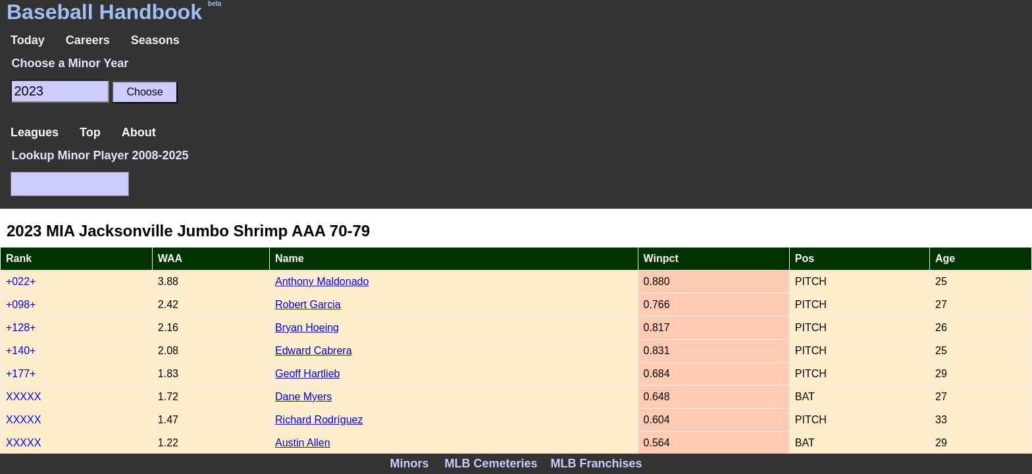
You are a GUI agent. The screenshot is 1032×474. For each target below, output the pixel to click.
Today (28, 40)
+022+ (21, 281)
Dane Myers (303, 396)
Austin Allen (302, 442)
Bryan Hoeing (307, 327)
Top (90, 132)
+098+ (21, 304)
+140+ (21, 350)
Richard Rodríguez (319, 419)
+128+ (21, 327)
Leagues (35, 132)
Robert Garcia (308, 304)
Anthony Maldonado (322, 281)
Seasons (155, 40)
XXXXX (23, 396)
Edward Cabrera (313, 350)
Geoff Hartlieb (307, 373)
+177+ (21, 373)
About (139, 132)
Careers (88, 40)
